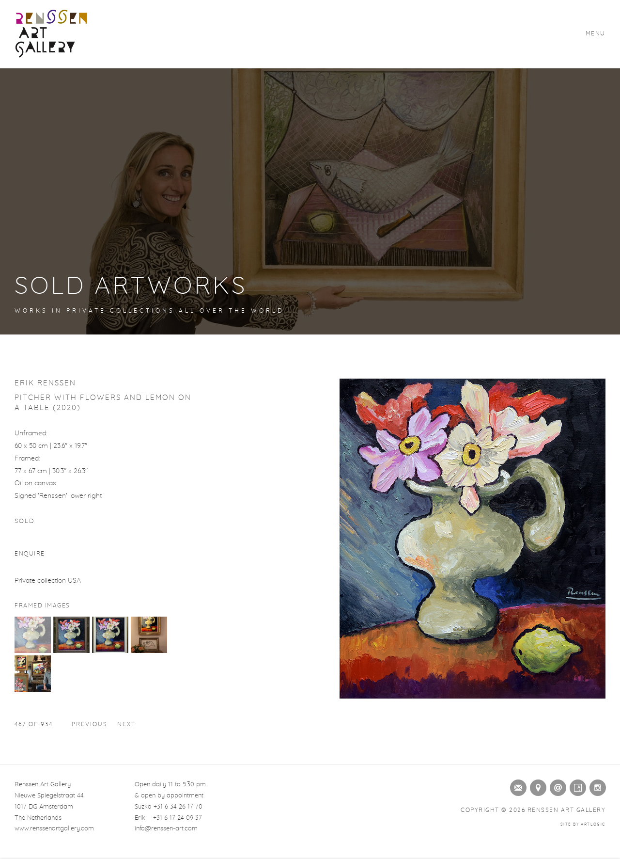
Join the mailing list (516, 785)
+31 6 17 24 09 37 (177, 818)
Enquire (30, 554)
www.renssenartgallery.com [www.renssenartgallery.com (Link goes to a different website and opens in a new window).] (54, 829)
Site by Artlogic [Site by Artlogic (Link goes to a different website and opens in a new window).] (582, 825)
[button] (33, 651)
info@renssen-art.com (166, 829)
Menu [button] (595, 33)
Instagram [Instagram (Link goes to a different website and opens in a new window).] (595, 785)
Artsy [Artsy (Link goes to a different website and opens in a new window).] (576, 785)
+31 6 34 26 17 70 (178, 807)
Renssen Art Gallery (51, 34)
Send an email (556, 785)
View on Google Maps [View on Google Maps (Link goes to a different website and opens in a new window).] (536, 785)
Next (126, 724)
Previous (90, 724)
